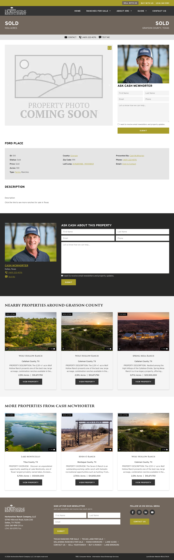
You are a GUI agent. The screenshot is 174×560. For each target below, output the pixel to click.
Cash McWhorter (137, 156)
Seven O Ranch (87, 456)
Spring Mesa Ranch (143, 355)
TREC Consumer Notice (83, 556)
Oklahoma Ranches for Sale (68, 542)
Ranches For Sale (98, 11)
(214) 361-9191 (11, 525)
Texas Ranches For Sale (66, 539)
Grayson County (151, 28)
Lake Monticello (30, 456)
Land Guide (111, 542)
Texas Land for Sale (92, 539)
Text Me (10, 276)
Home (77, 11)
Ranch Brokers (94, 542)
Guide (142, 11)
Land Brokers (111, 545)
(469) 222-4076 (130, 160)
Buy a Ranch (95, 545)
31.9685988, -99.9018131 (83, 164)
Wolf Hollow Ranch (30, 355)
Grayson (74, 156)
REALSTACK (165, 556)
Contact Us (159, 11)
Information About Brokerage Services (105, 556)
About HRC (124, 11)
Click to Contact (129, 164)
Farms (17, 172)
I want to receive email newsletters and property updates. (142, 124)
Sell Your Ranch (77, 545)
